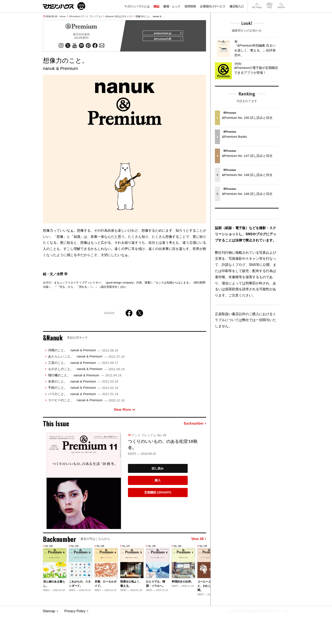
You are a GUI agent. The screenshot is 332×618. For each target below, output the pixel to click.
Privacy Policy (75, 613)
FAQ (269, 4)
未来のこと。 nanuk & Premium (83, 383)
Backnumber (195, 425)
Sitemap (49, 613)
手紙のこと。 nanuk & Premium (83, 389)
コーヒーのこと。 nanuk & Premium (86, 402)
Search (281, 4)
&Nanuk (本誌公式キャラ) (118, 16)
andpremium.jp (166, 33)
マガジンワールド (64, 6)
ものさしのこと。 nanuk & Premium (86, 371)
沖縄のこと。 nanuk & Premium (83, 352)
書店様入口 (237, 6)
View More (124, 411)
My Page (257, 4)
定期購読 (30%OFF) (157, 494)
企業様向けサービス (212, 6)
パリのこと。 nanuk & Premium (83, 395)
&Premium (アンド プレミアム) (85, 16)
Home (63, 16)
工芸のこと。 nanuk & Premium (83, 364)
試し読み (158, 470)
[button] (202, 570)
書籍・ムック (171, 6)
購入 (158, 482)
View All (198, 541)
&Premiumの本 (166, 41)
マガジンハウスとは (136, 6)
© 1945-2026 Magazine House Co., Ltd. (255, 613)
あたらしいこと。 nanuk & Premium (86, 358)
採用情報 (190, 6)
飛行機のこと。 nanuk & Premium (84, 377)
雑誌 (156, 6)
